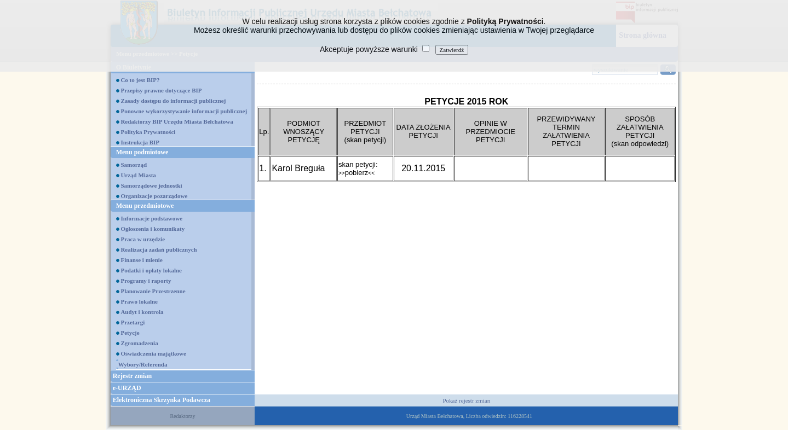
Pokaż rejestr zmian (466, 400)
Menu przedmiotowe (145, 206)
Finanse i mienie (141, 260)
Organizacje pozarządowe (153, 196)
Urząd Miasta (138, 175)
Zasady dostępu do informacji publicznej (173, 100)
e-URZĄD (127, 388)
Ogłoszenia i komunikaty (152, 228)
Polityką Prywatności (505, 21)
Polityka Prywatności (147, 132)
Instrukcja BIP (139, 142)
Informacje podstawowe (151, 218)
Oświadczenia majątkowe (153, 353)
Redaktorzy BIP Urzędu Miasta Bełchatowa (176, 121)
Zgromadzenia (139, 343)
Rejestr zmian (132, 376)
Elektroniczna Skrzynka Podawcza (161, 400)
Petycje (129, 332)
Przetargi (132, 322)
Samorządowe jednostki (151, 185)
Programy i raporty (145, 280)
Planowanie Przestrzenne (152, 291)
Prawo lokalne (139, 301)
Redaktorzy (182, 416)
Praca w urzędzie (142, 239)
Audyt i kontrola (141, 312)
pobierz (356, 172)
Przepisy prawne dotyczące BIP (161, 90)
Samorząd (133, 164)
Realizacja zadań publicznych (158, 249)
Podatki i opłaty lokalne (151, 270)
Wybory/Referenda (143, 364)
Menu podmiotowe (142, 152)
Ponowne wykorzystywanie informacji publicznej (183, 111)
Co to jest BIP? (139, 80)
